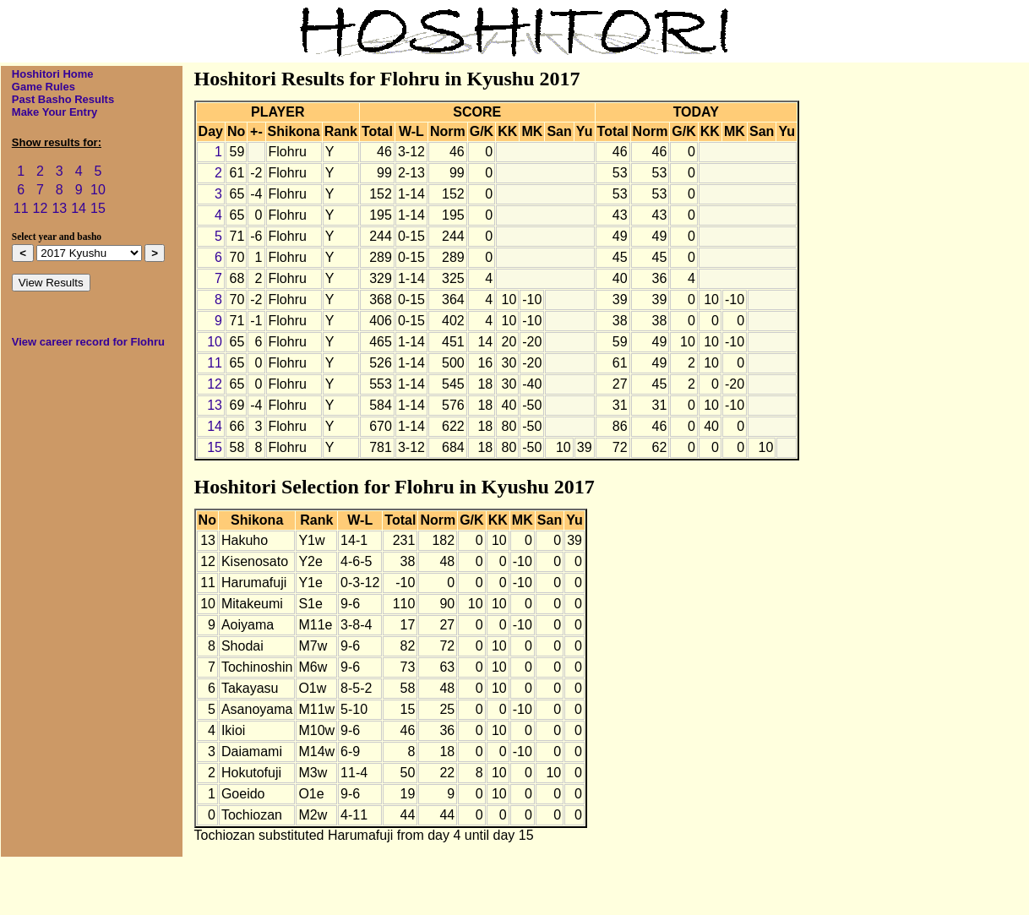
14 (78, 208)
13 (59, 208)
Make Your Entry (54, 112)
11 (21, 208)
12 (40, 208)
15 (98, 208)
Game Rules (43, 86)
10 (98, 189)
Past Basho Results (63, 99)
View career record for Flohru (88, 341)
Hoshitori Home (53, 74)
